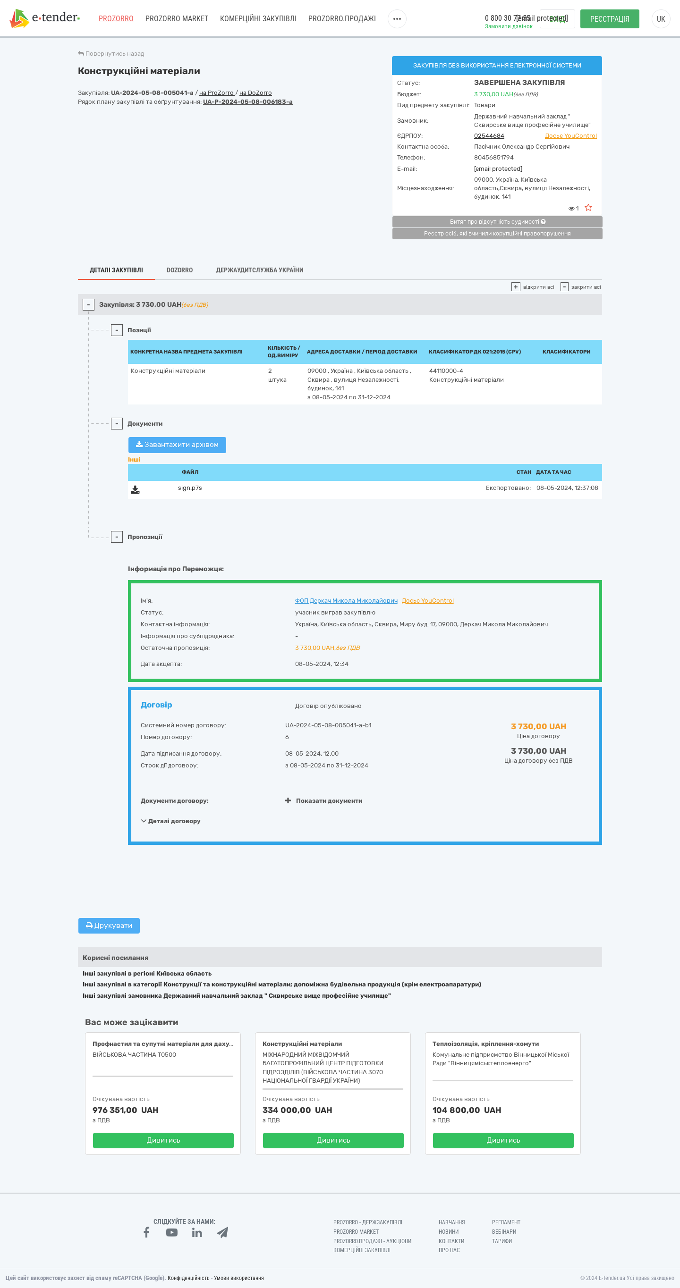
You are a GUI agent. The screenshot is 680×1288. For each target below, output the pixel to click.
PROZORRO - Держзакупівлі (367, 1222)
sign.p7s (190, 487)
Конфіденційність (189, 1278)
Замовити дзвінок (509, 26)
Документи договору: (175, 800)
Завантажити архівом (177, 444)
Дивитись (163, 1140)
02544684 (489, 135)
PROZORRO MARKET (176, 18)
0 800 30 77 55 (507, 18)
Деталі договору (171, 820)
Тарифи (502, 1241)
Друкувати (109, 925)
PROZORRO (116, 18)
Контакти (451, 1241)
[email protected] (498, 168)
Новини (449, 1232)
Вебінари (504, 1232)
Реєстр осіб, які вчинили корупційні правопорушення (497, 233)
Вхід (557, 19)
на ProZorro (217, 92)
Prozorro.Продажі (342, 18)
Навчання (452, 1222)
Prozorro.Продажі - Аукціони (372, 1241)
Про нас (449, 1250)
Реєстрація (609, 19)
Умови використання (239, 1278)
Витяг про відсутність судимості (497, 222)
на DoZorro (255, 92)
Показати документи (323, 800)
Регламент (506, 1222)
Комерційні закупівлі (258, 18)
